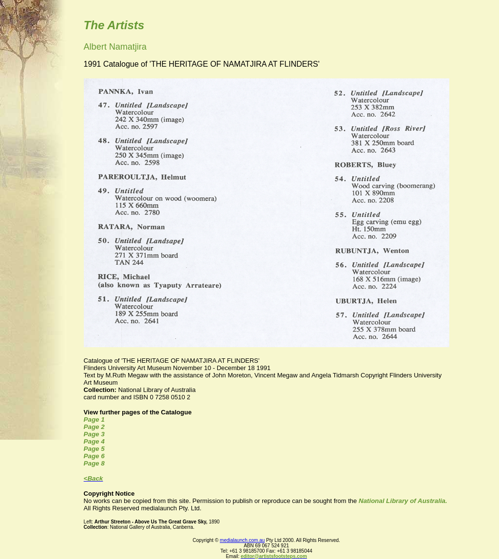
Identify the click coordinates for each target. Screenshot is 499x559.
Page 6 (94, 456)
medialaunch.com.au (242, 540)
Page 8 (94, 463)
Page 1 (94, 419)
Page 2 (94, 426)
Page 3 (94, 434)
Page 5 (94, 448)
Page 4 (94, 441)
